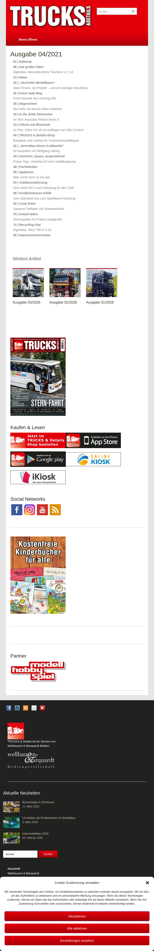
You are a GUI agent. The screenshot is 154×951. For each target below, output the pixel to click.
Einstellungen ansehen (77, 940)
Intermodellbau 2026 (35, 833)
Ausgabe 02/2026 (63, 302)
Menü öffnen (28, 39)
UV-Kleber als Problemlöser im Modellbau (49, 818)
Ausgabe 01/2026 (100, 302)
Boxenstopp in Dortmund (38, 802)
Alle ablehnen (77, 928)
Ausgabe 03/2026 (26, 302)
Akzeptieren (77, 916)
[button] (147, 883)
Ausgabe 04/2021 (36, 54)
